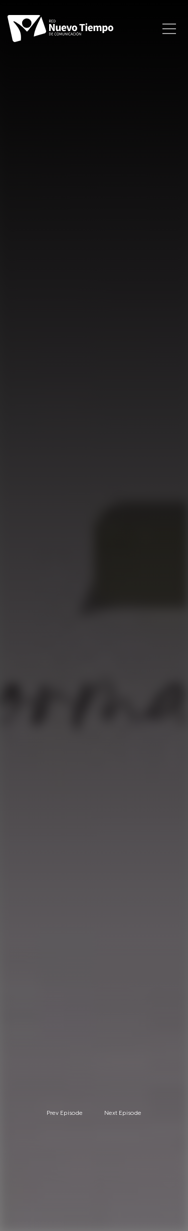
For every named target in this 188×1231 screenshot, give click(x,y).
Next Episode (122, 1112)
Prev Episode (65, 1112)
